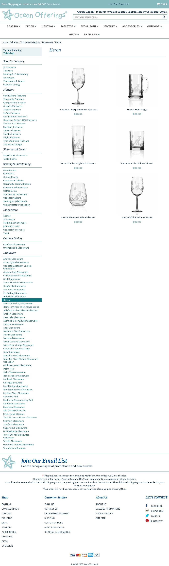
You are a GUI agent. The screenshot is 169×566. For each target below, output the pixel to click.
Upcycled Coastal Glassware (18, 444)
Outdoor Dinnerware (14, 244)
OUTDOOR (7, 536)
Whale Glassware (12, 441)
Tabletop (68, 26)
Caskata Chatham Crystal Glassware (17, 267)
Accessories (132, 26)
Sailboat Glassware (13, 379)
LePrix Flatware (11, 113)
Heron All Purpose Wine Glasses (78, 109)
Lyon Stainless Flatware (16, 141)
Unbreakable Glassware (16, 247)
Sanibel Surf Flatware (14, 123)
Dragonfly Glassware (14, 286)
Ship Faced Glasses (13, 414)
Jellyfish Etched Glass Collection (20, 310)
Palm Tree (8, 368)
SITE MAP (101, 518)
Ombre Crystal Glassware (17, 365)
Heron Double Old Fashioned (137, 163)
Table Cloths (10, 159)
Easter (6, 215)
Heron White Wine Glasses (137, 217)
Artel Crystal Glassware (16, 262)
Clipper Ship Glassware (15, 272)
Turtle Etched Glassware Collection (16, 436)
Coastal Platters (12, 197)
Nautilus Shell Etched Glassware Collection (20, 360)
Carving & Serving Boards (17, 184)
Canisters (8, 173)
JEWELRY (6, 527)
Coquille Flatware (12, 106)
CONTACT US (50, 508)
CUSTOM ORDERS (53, 522)
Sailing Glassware (12, 382)
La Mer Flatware (11, 130)
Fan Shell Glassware (14, 289)
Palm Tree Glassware (14, 372)
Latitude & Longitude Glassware (20, 320)
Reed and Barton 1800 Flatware (20, 120)
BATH (4, 522)
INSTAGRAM (154, 511)
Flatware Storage (12, 144)
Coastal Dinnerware (14, 229)
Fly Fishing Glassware (15, 293)
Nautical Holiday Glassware (17, 303)
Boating (13, 26)
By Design (92, 34)
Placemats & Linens (14, 81)
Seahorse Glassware (14, 403)
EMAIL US (49, 504)
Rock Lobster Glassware (16, 375)
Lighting (49, 26)
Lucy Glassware (11, 327)
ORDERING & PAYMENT (56, 513)
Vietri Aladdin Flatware (15, 116)
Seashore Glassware (14, 407)
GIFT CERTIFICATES (54, 527)
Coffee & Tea (10, 190)
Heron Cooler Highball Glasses (78, 163)
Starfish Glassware (13, 421)
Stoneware (9, 219)
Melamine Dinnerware (15, 222)
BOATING (6, 504)
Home (5, 42)
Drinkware (47, 42)
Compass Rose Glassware (17, 275)
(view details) (53, 4)
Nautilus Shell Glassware (16, 355)
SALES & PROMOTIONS (108, 508)
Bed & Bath (90, 26)
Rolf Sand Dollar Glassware (17, 389)
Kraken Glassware (13, 313)
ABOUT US (101, 504)
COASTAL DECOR (10, 508)
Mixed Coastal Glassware (16, 341)
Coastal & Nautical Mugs (16, 348)
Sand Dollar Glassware (15, 386)
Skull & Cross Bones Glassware (20, 417)
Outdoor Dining (11, 84)
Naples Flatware (12, 109)
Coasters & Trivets (13, 180)
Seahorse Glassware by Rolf (18, 400)
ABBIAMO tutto (11, 226)
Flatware (8, 70)
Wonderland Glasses (14, 448)
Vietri (6, 233)
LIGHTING (6, 513)
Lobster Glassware (13, 324)
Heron (6, 300)
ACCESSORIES (9, 532)
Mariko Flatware (12, 134)
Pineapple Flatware (13, 99)
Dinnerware (9, 67)
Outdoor (154, 26)
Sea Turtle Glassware (14, 410)
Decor (31, 26)
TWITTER (153, 516)
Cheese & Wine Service (15, 187)
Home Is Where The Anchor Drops (21, 307)
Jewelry (110, 26)
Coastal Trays (10, 177)
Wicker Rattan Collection (16, 204)
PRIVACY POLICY (104, 513)
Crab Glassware (11, 279)
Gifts (74, 34)
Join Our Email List (119, 4)
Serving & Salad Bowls (15, 201)
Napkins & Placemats (15, 155)
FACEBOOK (154, 506)
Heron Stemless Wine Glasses (78, 217)
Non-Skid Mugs (11, 352)
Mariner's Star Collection (16, 331)
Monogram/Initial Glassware (18, 345)
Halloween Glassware (14, 296)
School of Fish (10, 396)
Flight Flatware (11, 137)
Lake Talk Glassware (14, 317)
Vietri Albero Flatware (14, 95)
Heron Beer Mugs (137, 109)
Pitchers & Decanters (15, 194)
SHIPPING (49, 518)
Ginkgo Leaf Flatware (14, 102)
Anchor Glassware (13, 259)
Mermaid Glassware (13, 338)
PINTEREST (154, 521)
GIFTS (5, 541)
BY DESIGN (7, 545)
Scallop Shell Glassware (16, 393)
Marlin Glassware (12, 334)
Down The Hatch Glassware (18, 282)
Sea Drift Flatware (12, 127)
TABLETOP (7, 518)
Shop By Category (30, 42)
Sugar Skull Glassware (15, 427)
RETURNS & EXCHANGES (57, 532)
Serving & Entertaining (15, 74)
